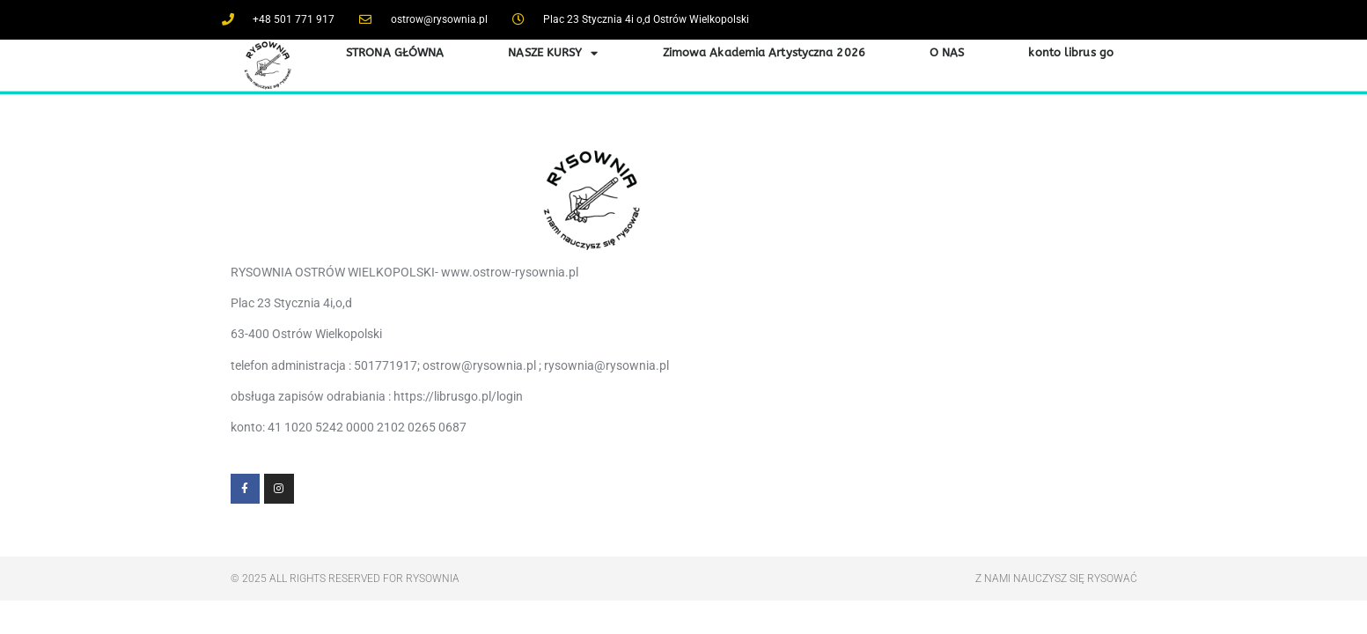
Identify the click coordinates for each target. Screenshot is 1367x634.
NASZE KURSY (553, 53)
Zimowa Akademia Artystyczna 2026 (764, 52)
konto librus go (1070, 52)
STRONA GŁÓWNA (395, 52)
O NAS (947, 52)
